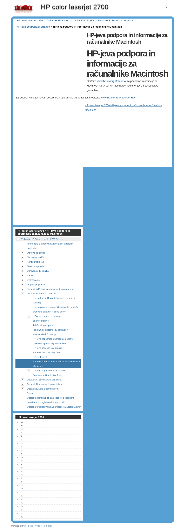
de (22, 516)
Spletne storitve (41, 321)
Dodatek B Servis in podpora (115, 20)
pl (21, 509)
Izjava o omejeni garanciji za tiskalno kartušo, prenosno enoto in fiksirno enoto (56, 309)
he (22, 513)
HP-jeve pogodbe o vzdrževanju (49, 370)
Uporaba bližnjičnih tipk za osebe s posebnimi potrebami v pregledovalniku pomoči (50, 400)
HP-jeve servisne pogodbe (46, 352)
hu (22, 502)
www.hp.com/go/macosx (111, 81)
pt (21, 443)
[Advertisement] (50, 60)
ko (22, 432)
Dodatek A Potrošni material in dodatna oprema (51, 289)
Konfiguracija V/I (35, 262)
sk (22, 422)
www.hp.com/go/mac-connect (118, 97)
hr (22, 485)
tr (21, 464)
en (22, 460)
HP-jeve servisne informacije (47, 348)
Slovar (30, 393)
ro (22, 488)
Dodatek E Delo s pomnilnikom (43, 388)
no (22, 474)
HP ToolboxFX (40, 357)
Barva (30, 275)
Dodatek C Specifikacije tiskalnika (44, 379)
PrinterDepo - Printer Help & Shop (37, 526)
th (21, 425)
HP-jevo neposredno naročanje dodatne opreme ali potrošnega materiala (53, 341)
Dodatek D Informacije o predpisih (44, 384)
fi (21, 436)
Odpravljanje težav (36, 284)
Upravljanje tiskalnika (38, 271)
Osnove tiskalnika (36, 253)
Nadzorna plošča (35, 257)
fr (21, 453)
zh (22, 492)
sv (22, 467)
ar (22, 471)
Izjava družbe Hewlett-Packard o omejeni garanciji (54, 300)
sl (21, 446)
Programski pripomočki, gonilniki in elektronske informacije (50, 332)
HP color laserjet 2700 (23, 9)
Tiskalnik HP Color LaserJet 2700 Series (70, 20)
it (21, 481)
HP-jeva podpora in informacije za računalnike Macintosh (56, 363)
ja (21, 495)
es (22, 439)
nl (21, 429)
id (21, 499)
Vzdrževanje (33, 280)
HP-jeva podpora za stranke (33, 26)
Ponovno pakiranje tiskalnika (47, 375)
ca (22, 450)
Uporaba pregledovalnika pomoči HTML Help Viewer (54, 407)
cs (22, 506)
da (22, 478)
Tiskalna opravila (35, 266)
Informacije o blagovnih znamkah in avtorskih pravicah (50, 245)
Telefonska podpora (43, 325)
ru (22, 457)
